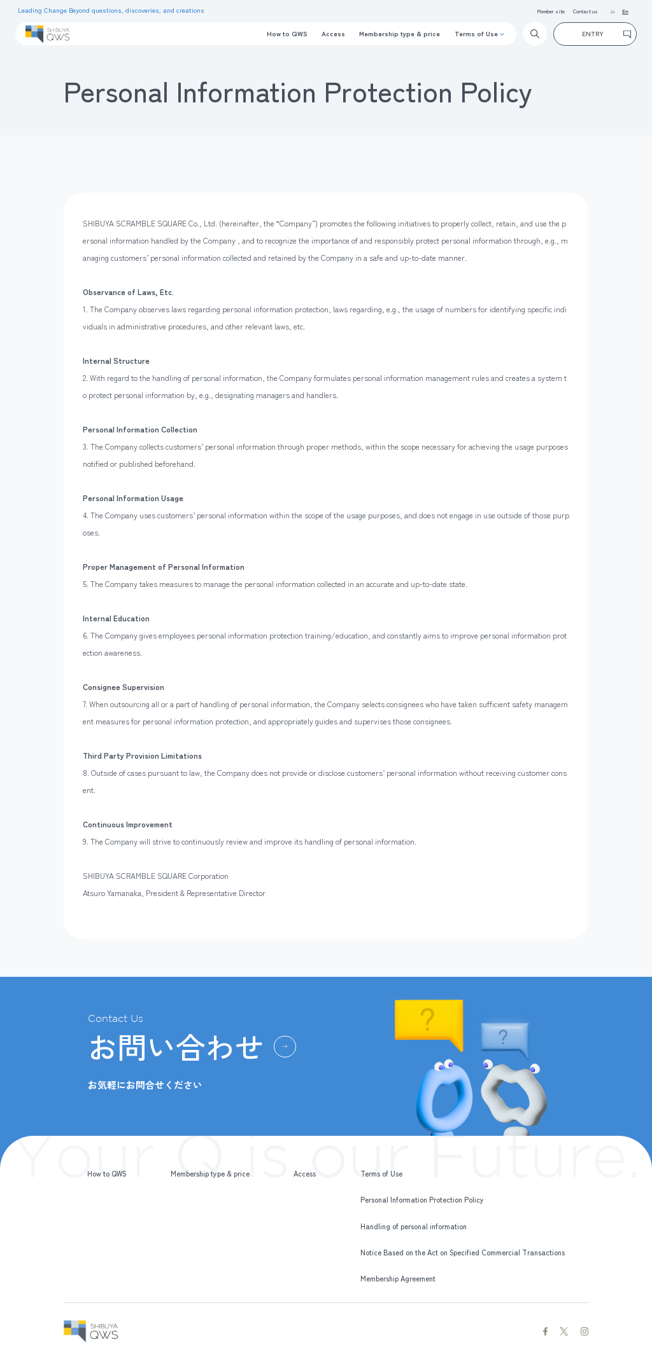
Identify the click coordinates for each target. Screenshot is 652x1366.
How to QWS (287, 33)
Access (333, 33)
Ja (612, 12)
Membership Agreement (398, 1278)
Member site (551, 11)
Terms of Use (476, 33)
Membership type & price (399, 33)
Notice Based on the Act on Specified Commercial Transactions (462, 1252)
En (625, 12)
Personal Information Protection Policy (422, 1199)
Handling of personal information (413, 1226)
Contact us (585, 11)
